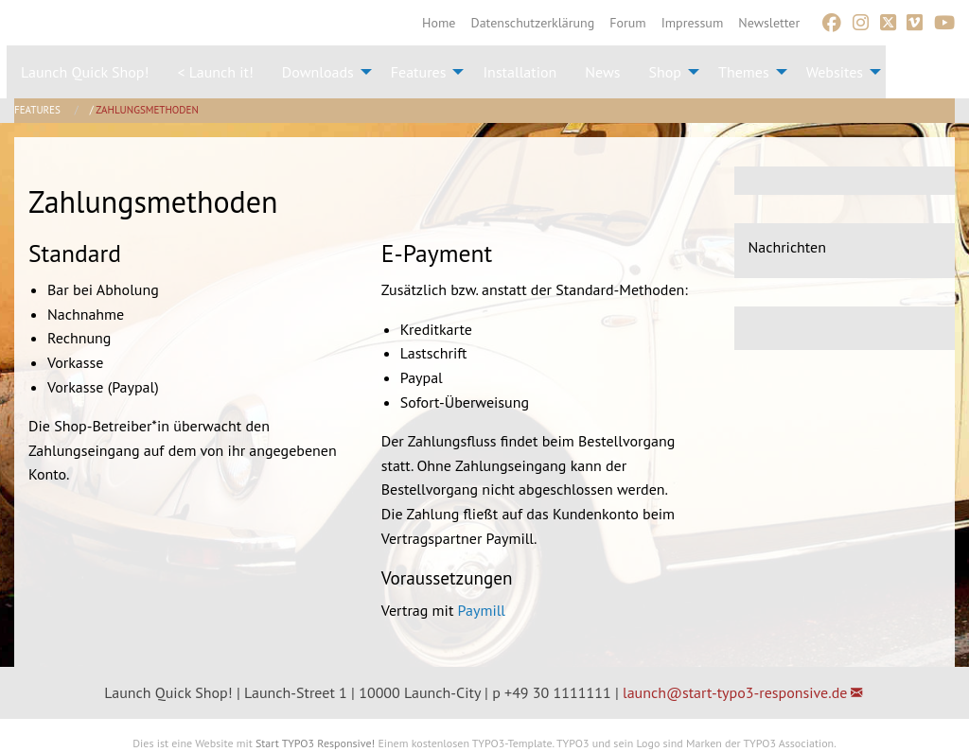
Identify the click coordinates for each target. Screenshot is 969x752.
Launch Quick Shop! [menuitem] (85, 71)
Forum (627, 22)
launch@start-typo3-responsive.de (735, 692)
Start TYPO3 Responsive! (315, 743)
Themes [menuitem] (743, 71)
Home (438, 22)
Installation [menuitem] (519, 71)
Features (38, 109)
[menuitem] (438, 22)
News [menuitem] (602, 71)
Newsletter (769, 22)
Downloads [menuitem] (318, 71)
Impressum (692, 22)
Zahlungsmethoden (147, 109)
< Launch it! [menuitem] (215, 71)
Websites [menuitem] (834, 71)
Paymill (481, 610)
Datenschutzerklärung (533, 22)
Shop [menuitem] (665, 71)
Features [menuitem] (419, 71)
